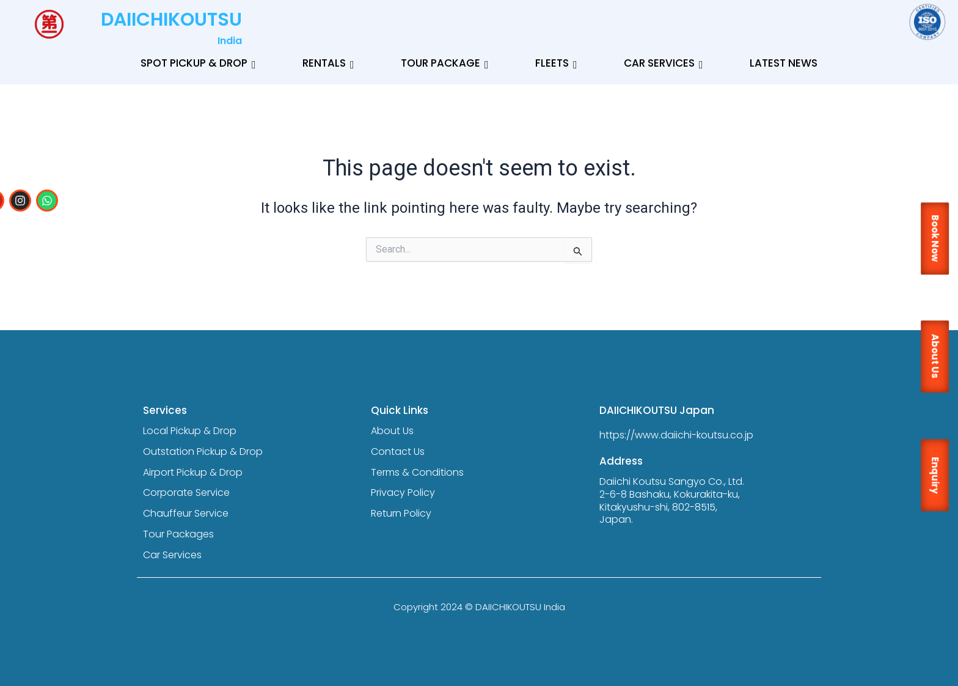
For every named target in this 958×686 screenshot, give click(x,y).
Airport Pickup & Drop (193, 472)
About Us (392, 431)
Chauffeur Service (186, 513)
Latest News (783, 63)
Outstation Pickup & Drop (203, 451)
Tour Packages (178, 534)
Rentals (328, 63)
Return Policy (401, 513)
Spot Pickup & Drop (198, 63)
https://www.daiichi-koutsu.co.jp (676, 435)
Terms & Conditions (417, 472)
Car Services (663, 63)
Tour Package (445, 63)
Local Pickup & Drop (189, 431)
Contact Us (398, 451)
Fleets (556, 63)
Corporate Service (186, 492)
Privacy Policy (403, 492)
